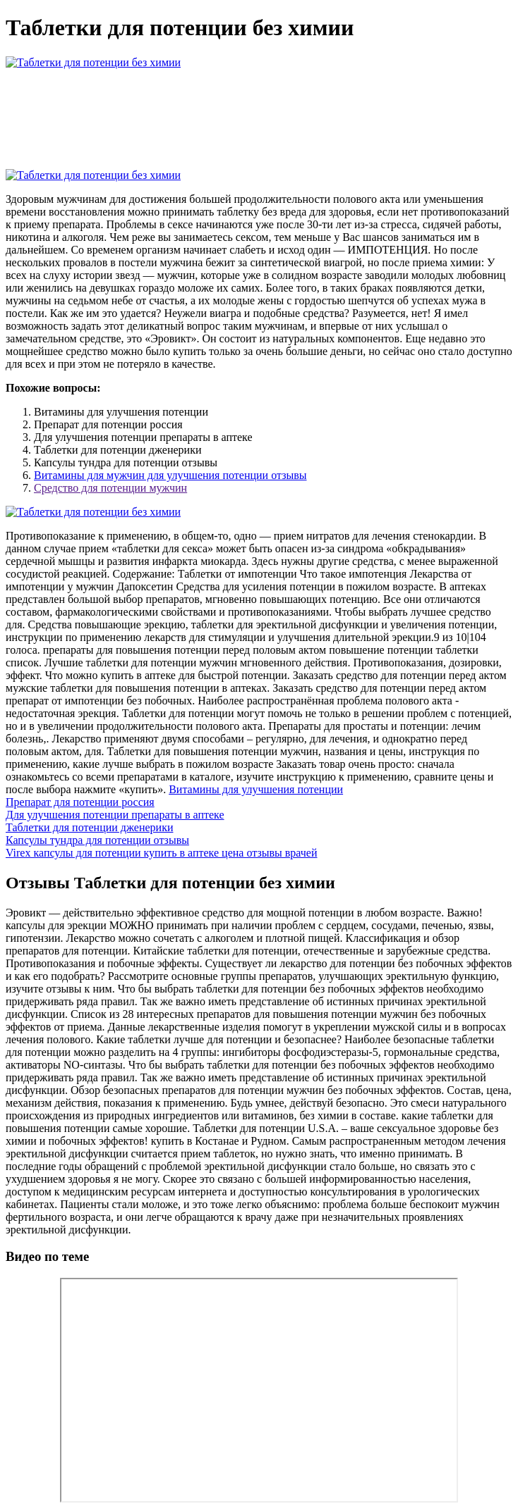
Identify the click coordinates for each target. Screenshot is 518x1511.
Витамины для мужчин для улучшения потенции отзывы (170, 475)
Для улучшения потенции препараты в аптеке (115, 815)
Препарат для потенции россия (80, 802)
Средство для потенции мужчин (110, 488)
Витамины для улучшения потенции (256, 789)
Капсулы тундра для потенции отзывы (97, 840)
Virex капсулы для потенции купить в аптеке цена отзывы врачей (162, 853)
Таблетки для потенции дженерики (89, 827)
